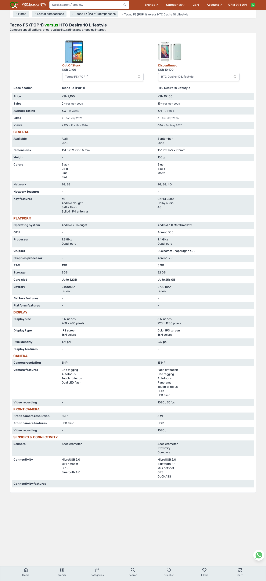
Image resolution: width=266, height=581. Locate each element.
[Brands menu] (151, 5)
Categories (97, 572)
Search (133, 572)
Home (25, 572)
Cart (196, 5)
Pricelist (169, 572)
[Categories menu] (175, 5)
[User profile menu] (214, 5)
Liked (204, 572)
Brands (61, 572)
